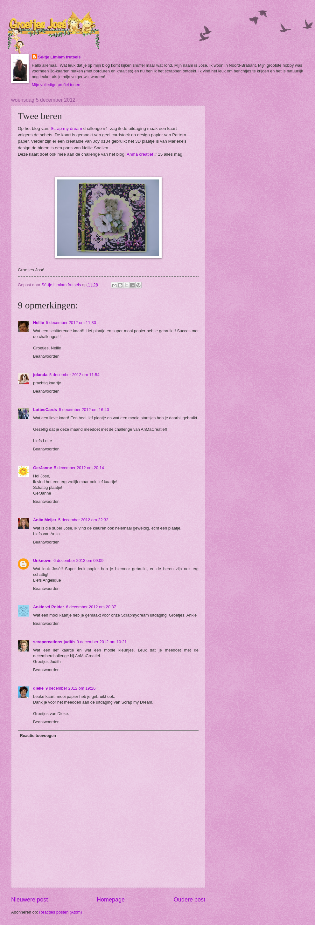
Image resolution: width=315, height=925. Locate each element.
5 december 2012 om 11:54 (74, 374)
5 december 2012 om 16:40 (84, 409)
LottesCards (45, 409)
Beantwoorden (46, 356)
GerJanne (42, 467)
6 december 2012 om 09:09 (78, 560)
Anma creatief (140, 154)
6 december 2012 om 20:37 (91, 606)
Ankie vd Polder (48, 606)
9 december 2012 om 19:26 (70, 688)
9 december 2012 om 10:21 (102, 641)
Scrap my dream (66, 128)
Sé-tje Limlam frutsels (59, 57)
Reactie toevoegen (38, 735)
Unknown (42, 560)
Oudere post (189, 899)
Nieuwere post (29, 899)
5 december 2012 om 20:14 (79, 467)
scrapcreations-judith (54, 641)
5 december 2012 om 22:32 (83, 519)
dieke (38, 688)
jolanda (40, 374)
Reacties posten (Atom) (60, 912)
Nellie (38, 322)
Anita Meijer (44, 519)
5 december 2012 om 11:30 (71, 322)
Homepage (111, 899)
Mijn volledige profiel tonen (56, 84)
